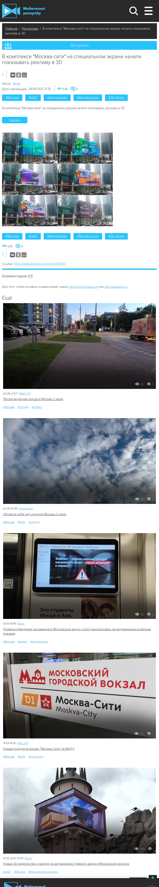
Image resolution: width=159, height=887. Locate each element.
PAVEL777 (25, 393)
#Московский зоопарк (43, 872)
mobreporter (26, 508)
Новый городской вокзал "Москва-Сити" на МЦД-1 (39, 749)
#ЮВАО (37, 407)
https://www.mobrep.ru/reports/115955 (40, 264)
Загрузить (79, 45)
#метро (22, 641)
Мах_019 (23, 743)
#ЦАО (33, 97)
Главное (11, 29)
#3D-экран (116, 97)
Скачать (14, 120)
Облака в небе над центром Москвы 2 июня (34, 514)
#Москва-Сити (88, 97)
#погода (23, 407)
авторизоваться (116, 287)
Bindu (16, 83)
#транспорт (35, 756)
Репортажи (30, 29)
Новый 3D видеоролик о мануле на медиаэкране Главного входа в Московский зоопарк (66, 864)
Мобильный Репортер (23, 11)
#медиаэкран (57, 97)
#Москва (12, 97)
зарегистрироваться (83, 287)
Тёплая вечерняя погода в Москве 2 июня (33, 399)
